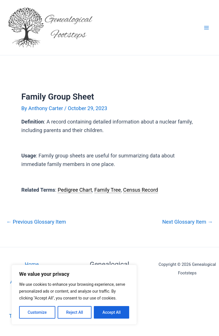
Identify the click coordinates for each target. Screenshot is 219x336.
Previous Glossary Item (36, 221)
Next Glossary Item (187, 221)
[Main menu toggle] (206, 27)
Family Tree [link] (107, 190)
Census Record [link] (140, 190)
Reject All (74, 312)
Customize (37, 312)
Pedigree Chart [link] (75, 190)
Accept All (111, 312)
